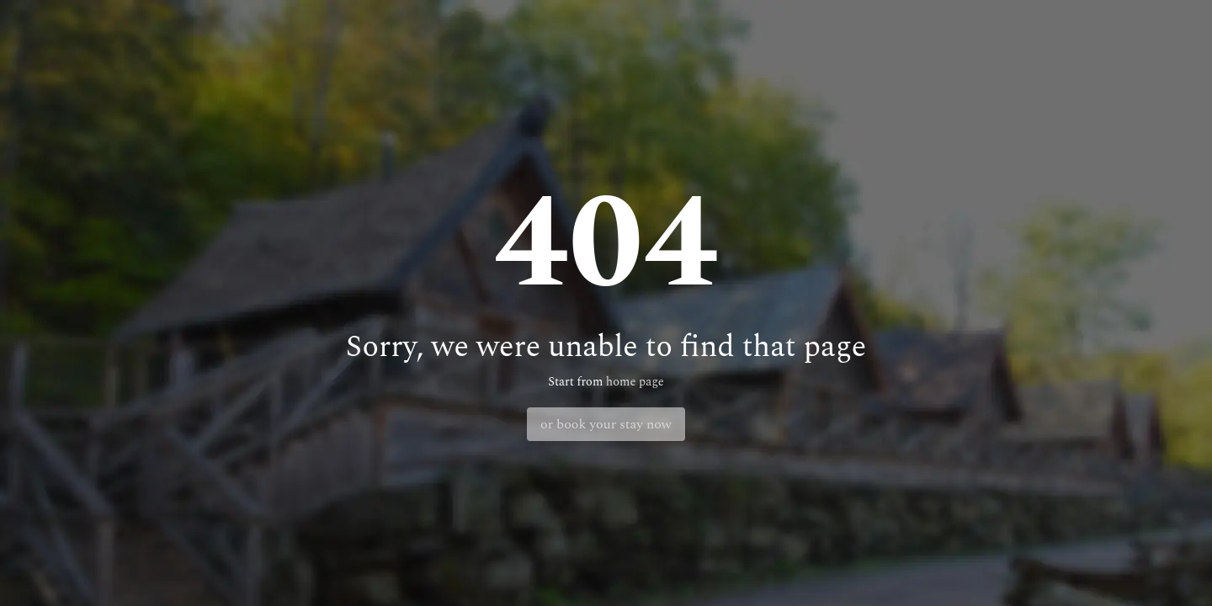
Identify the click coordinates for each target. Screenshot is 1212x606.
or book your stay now (606, 424)
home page (635, 382)
